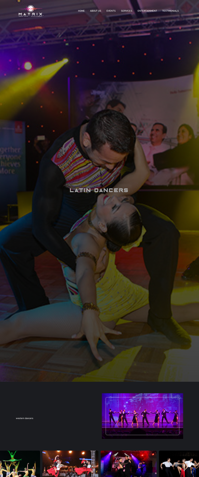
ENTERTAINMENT (147, 11)
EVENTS (111, 11)
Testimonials (170, 11)
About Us (95, 11)
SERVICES (126, 11)
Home (81, 11)
